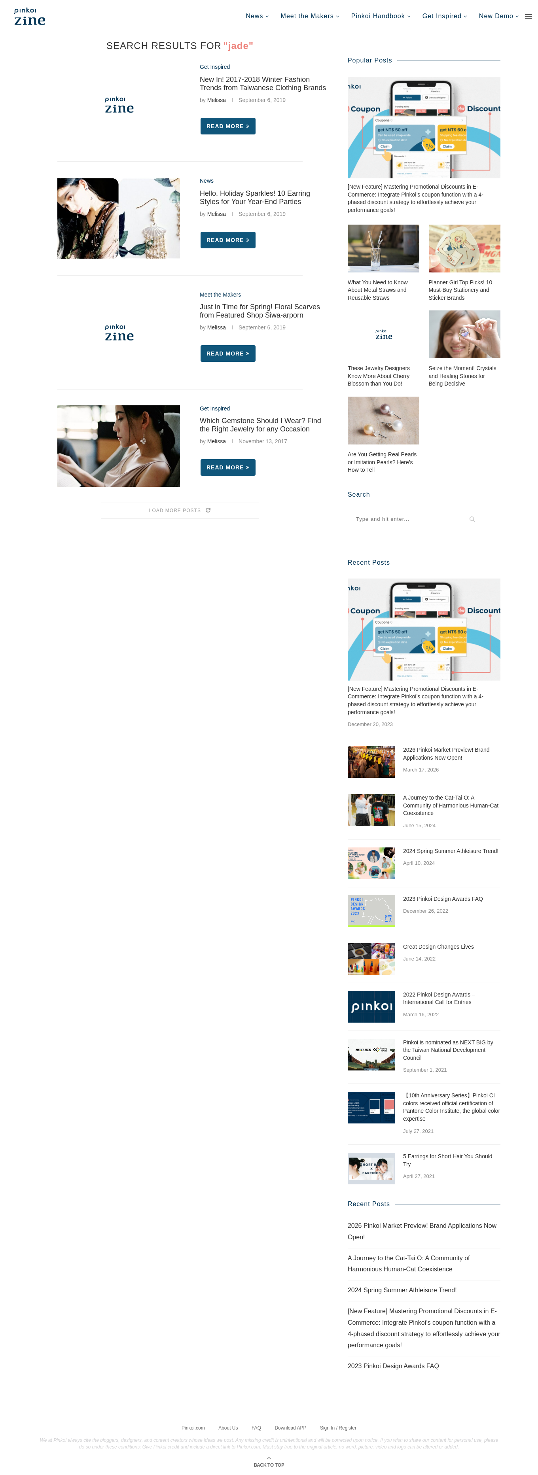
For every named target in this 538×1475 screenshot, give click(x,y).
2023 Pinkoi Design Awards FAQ (443, 898)
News (254, 16)
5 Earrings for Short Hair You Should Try (448, 1160)
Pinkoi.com (193, 1427)
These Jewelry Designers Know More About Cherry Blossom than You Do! (379, 375)
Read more (228, 126)
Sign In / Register (338, 1427)
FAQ (256, 1427)
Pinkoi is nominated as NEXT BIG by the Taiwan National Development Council (448, 1050)
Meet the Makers (307, 16)
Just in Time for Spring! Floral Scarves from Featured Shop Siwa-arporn (260, 311)
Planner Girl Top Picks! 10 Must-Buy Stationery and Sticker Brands (461, 290)
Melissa (216, 100)
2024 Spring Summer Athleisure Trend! (450, 850)
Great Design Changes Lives (438, 946)
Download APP (290, 1427)
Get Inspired (442, 16)
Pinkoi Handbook (378, 16)
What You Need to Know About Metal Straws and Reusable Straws (378, 290)
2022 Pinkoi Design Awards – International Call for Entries (439, 998)
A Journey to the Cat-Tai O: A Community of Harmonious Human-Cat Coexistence (450, 805)
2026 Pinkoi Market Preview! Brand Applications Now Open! (446, 753)
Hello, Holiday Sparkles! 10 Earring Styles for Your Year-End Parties (255, 197)
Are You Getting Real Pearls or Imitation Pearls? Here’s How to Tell (382, 462)
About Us (228, 1427)
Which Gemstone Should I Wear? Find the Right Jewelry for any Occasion (260, 425)
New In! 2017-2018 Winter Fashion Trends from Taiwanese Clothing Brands (263, 84)
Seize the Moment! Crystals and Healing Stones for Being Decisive (462, 375)
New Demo (496, 16)
